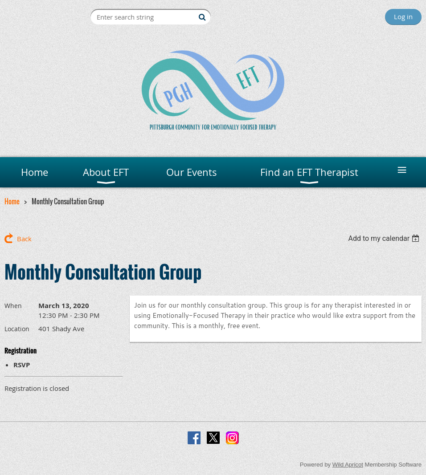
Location (16, 329)
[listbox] (385, 238)
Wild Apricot (347, 464)
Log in (403, 16)
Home (12, 201)
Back (24, 238)
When (13, 305)
